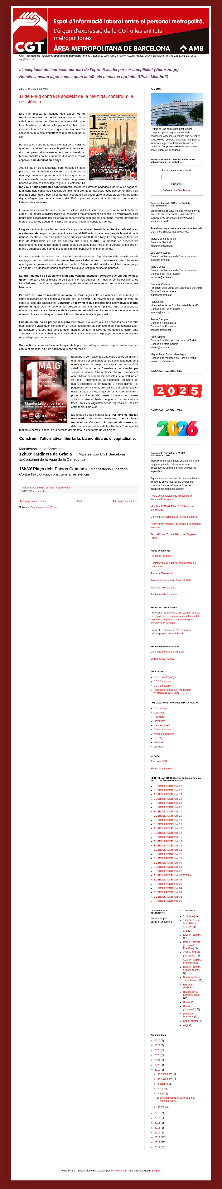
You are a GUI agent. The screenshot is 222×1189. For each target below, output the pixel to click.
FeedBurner (183, 190)
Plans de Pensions (188, 1015)
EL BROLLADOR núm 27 (168, 786)
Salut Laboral (190, 1021)
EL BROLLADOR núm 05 (168, 884)
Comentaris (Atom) (46, 507)
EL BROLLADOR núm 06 (168, 879)
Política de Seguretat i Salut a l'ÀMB (171, 580)
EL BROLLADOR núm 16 (168, 832)
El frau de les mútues (162, 658)
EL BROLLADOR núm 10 (168, 858)
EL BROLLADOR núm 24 (168, 798)
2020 (158, 1065)
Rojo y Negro (161, 708)
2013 (158, 1137)
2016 (158, 1122)
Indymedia (159, 721)
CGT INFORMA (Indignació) (192, 954)
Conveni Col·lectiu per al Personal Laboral (174, 516)
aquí (160, 918)
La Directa (159, 712)
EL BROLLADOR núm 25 (168, 794)
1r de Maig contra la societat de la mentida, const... (175, 1099)
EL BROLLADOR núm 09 (168, 862)
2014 (158, 1132)
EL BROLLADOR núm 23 (168, 803)
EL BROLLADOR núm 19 (168, 820)
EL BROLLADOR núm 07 (168, 871)
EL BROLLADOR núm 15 (168, 837)
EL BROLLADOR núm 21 (168, 811)
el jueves (159, 746)
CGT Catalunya (162, 681)
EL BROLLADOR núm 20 (168, 815)
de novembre (165, 1079)
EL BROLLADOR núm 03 (168, 892)
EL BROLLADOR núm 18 (168, 824)
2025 (158, 1040)
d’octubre (163, 1083)
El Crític (158, 738)
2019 (158, 1069)
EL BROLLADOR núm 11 (168, 854)
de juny (162, 1088)
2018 (158, 1113)
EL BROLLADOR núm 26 (168, 790)
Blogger (156, 1170)
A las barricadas (163, 729)
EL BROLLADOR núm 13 (168, 845)
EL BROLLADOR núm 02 (168, 896)
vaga (186, 1025)
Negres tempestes (164, 733)
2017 (158, 1118)
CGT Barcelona (162, 685)
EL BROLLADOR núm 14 (168, 841)
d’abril (161, 1093)
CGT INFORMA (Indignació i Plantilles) (192, 945)
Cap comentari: (64, 487)
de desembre (165, 1074)
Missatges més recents (33, 501)
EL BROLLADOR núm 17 (168, 828)
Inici (79, 501)
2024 (158, 1045)
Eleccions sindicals (188, 986)
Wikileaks (159, 742)
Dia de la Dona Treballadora (191, 979)
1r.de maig (39, 491)
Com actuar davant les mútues (168, 651)
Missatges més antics (125, 501)
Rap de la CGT (159, 761)
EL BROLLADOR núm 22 (168, 807)
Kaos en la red (162, 725)
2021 (158, 1060)
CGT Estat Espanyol (165, 677)
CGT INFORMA (192, 934)
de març (162, 1107)
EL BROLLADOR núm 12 (168, 849)
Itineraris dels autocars (163, 587)
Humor (187, 1002)
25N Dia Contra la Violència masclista (192, 923)
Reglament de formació (177, 596)
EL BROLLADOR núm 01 (168, 900)
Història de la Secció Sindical (191, 993)
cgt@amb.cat (26, 59)
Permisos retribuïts (161, 555)
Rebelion (159, 716)
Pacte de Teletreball (162, 573)
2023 (158, 1050)
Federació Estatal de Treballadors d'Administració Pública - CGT (172, 691)
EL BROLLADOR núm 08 (168, 866)
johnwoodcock (118, 1170)
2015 (158, 1127)
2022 (158, 1055)
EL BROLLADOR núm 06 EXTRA (172, 875)
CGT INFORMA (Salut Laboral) (192, 968)
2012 (158, 1142)
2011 (158, 1147)
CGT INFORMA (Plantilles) (192, 961)
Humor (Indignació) (189, 1008)
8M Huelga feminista (162, 768)
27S (185, 930)
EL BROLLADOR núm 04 (168, 888)
